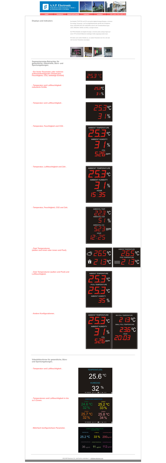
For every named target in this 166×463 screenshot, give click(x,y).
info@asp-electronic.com (96, 458)
